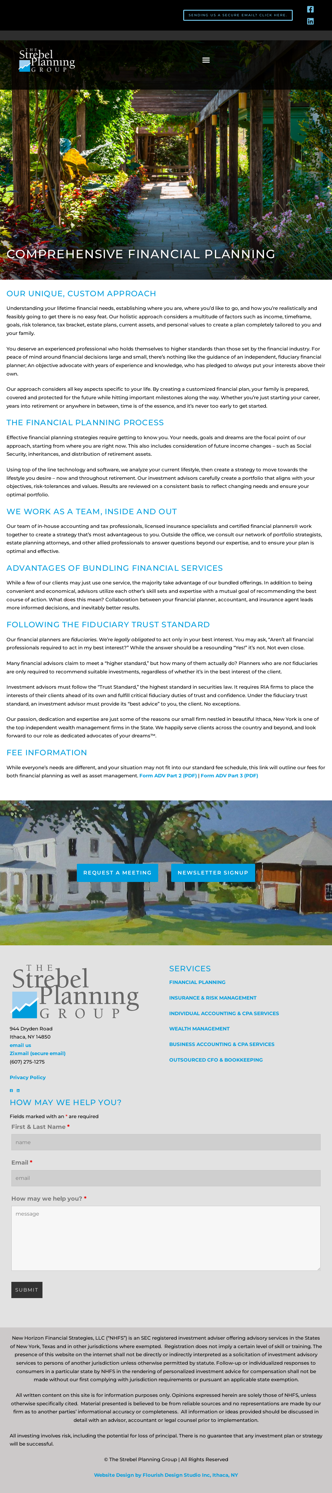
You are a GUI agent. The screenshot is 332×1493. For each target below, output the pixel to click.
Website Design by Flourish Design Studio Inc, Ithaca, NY (166, 1475)
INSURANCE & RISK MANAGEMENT (212, 998)
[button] (206, 60)
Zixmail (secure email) (37, 1053)
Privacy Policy (28, 1077)
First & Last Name (40, 1127)
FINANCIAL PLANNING (197, 982)
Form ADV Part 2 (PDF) (167, 776)
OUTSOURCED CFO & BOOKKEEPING (216, 1060)
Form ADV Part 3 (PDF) (229, 776)
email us (20, 1045)
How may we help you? (49, 1198)
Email (21, 1162)
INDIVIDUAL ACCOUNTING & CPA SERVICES (224, 1013)
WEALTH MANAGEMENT (199, 1029)
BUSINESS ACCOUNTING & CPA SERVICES (222, 1044)
